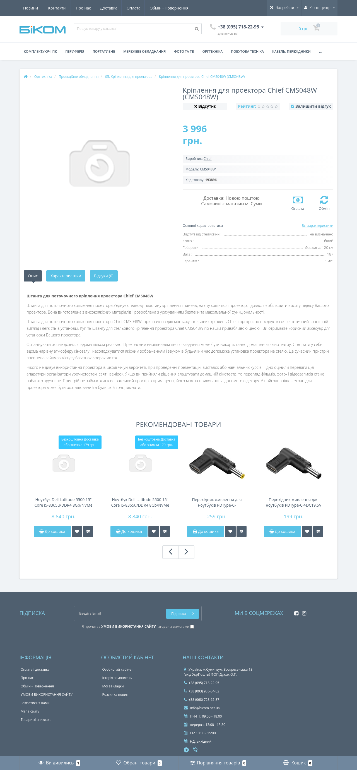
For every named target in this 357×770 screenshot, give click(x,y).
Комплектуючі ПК (40, 51)
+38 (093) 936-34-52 (201, 691)
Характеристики (65, 275)
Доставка (57, 8)
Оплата (83, 8)
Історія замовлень (117, 677)
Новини (155, 8)
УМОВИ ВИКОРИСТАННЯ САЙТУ (47, 694)
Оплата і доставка (35, 669)
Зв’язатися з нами (35, 703)
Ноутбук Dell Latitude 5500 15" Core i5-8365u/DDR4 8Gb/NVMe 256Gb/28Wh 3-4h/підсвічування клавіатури (140, 502)
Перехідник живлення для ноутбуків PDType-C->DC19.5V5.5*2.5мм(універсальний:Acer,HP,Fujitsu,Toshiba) (217, 502)
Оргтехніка (212, 51)
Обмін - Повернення (119, 8)
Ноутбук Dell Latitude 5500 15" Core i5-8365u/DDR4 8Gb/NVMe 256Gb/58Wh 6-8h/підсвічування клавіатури (63, 502)
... (320, 51)
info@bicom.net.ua (202, 708)
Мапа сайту (30, 711)
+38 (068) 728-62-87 (201, 699)
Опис (33, 275)
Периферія (74, 51)
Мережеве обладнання (144, 51)
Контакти (182, 8)
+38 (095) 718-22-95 (201, 682)
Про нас (30, 8)
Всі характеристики (317, 225)
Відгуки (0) (104, 275)
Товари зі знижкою (36, 719)
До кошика (52, 531)
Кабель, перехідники (291, 51)
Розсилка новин (115, 694)
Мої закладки (113, 686)
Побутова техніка (247, 51)
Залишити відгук (313, 106)
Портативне (104, 51)
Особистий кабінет (117, 669)
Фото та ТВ (184, 51)
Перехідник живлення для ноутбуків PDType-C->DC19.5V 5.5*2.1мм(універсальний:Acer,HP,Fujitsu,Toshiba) (293, 502)
